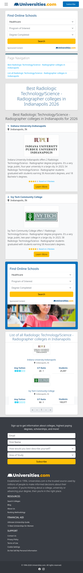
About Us (11, 508)
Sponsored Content (15, 48)
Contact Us (11, 536)
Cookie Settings (13, 547)
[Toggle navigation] (6, 4)
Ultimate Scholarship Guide (18, 522)
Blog (9, 505)
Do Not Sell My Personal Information (22, 550)
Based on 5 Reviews (46, 181)
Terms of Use (12, 543)
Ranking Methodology (16, 512)
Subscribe (70, 4)
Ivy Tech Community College (26, 197)
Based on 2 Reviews (46, 249)
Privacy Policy (12, 539)
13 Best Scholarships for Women (20, 526)
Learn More (41, 186)
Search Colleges (13, 501)
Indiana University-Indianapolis (28, 126)
